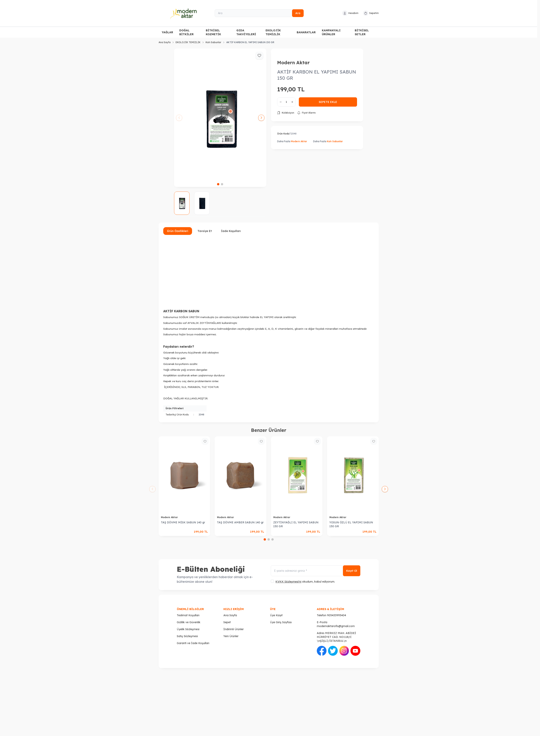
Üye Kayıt (276, 615)
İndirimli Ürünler (233, 629)
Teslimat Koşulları (188, 615)
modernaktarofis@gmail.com (336, 626)
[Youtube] (355, 651)
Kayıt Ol (351, 571)
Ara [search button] (297, 13)
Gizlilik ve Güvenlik (188, 622)
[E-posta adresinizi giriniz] (315, 570)
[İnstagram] (344, 651)
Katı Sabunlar (213, 42)
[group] (220, 118)
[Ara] (259, 13)
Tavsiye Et (204, 231)
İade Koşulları (231, 231)
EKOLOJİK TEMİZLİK (273, 32)
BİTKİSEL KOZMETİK (213, 32)
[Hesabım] (350, 13)
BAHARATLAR (306, 32)
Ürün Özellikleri (177, 231)
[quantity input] (286, 102)
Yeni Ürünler (230, 636)
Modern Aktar (293, 62)
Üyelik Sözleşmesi (188, 629)
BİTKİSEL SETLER (362, 32)
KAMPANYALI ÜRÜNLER (331, 32)
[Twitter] (333, 651)
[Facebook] (321, 651)
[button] (218, 184)
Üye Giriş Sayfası (281, 622)
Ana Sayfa (165, 42)
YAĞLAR (167, 32)
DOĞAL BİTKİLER (186, 32)
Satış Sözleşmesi (187, 636)
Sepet (227, 622)
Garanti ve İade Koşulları (193, 643)
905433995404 (336, 615)
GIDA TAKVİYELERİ (246, 32)
